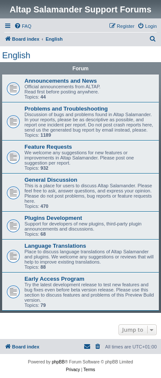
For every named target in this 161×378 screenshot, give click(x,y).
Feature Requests (48, 147)
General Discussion (50, 180)
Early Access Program (54, 279)
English (16, 55)
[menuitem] (22, 26)
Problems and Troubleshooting (66, 108)
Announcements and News (60, 81)
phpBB (58, 362)
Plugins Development (53, 218)
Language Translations (55, 246)
